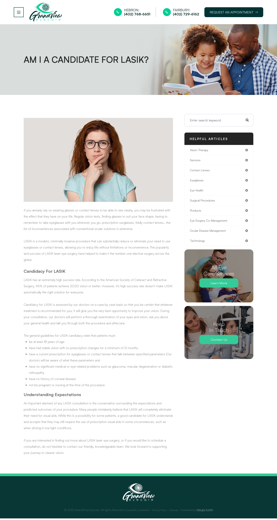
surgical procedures (204, 204)
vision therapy (200, 152)
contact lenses (201, 173)
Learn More (219, 288)
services (196, 162)
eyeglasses (197, 183)
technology (198, 246)
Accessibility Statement (135, 511)
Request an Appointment (234, 13)
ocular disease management (210, 235)
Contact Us (219, 345)
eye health (197, 193)
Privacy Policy (160, 511)
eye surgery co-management (211, 225)
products (196, 214)
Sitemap (177, 511)
